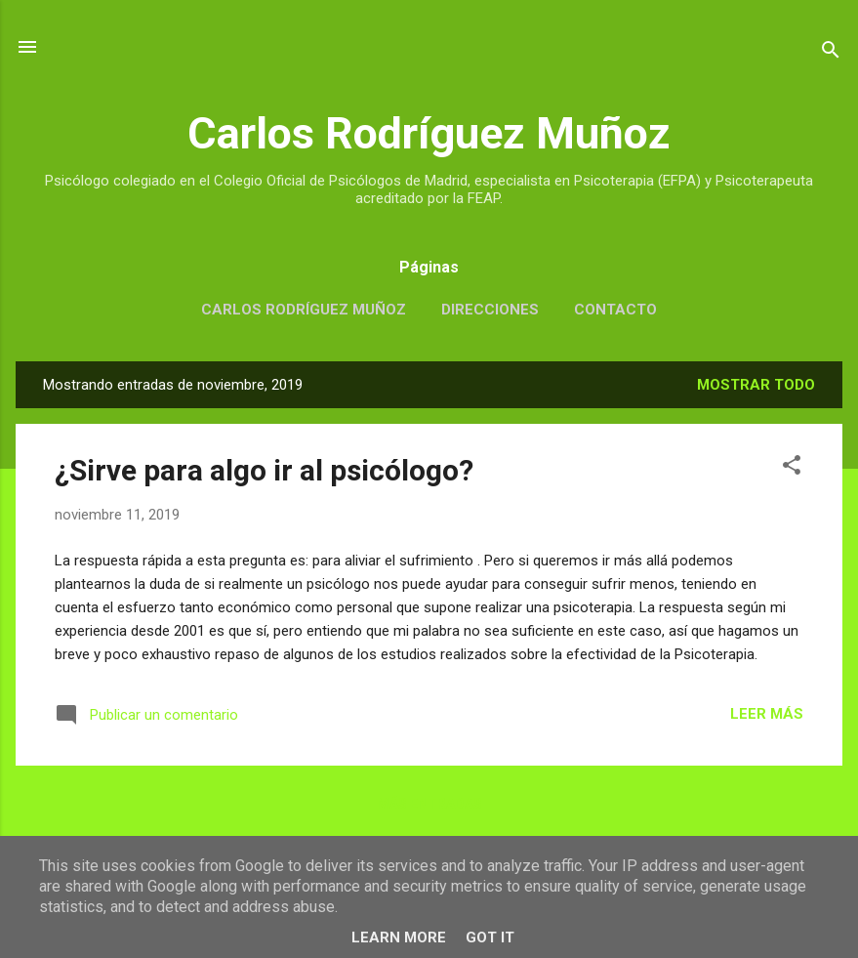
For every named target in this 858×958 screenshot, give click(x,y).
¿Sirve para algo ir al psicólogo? (264, 470)
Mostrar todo (756, 385)
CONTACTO (615, 309)
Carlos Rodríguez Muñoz (429, 133)
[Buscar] (830, 53)
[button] (791, 468)
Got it (490, 937)
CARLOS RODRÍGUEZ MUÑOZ (303, 309)
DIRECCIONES (490, 309)
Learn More (398, 937)
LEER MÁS (766, 714)
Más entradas (429, 804)
